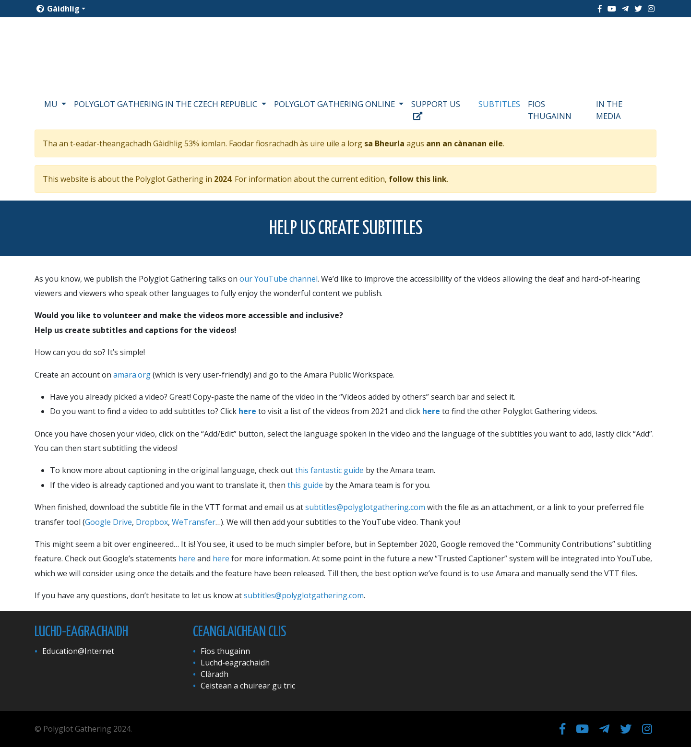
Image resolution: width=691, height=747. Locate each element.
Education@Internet (78, 651)
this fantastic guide (329, 470)
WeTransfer (193, 522)
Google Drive (108, 522)
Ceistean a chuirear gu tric (248, 685)
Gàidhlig (58, 8)
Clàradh (214, 674)
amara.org (132, 374)
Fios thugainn (550, 109)
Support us (435, 109)
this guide (305, 485)
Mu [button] (52, 103)
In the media (609, 109)
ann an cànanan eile (464, 143)
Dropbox (152, 522)
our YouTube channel (278, 278)
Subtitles (499, 103)
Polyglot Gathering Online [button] (335, 103)
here (247, 411)
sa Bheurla (384, 143)
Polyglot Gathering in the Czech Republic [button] (166, 103)
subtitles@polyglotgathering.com (365, 507)
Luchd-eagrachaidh (235, 662)
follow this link (418, 179)
